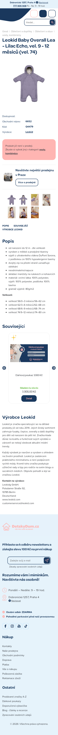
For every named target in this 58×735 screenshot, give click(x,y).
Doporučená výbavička (14, 705)
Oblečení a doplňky (21, 31)
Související (21, 225)
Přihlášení (34, 13)
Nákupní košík (43, 13)
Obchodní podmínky (13, 655)
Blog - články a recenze (15, 710)
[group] (29, 368)
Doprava (6, 660)
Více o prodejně (27, 182)
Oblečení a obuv (44, 31)
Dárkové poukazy (11, 701)
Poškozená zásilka (12, 673)
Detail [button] (29, 398)
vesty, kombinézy (11, 35)
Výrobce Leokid (12, 229)
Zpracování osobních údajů (16, 715)
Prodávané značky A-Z (14, 696)
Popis (5, 225)
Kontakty (7, 646)
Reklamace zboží (11, 678)
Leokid (29, 132)
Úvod (5, 31)
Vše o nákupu (9, 669)
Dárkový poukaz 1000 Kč (29, 375)
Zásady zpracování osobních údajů (25, 566)
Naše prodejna (10, 650)
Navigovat (43, 2)
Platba (5, 664)
